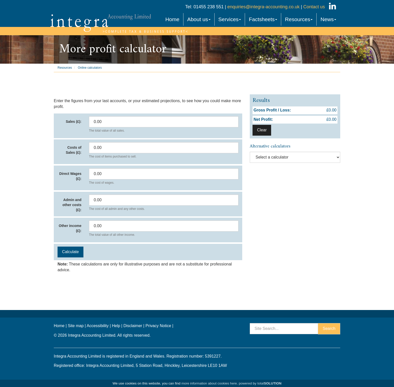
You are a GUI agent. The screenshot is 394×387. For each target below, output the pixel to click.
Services (229, 19)
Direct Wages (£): (70, 176)
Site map (76, 326)
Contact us (314, 6)
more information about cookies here (209, 383)
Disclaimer (132, 326)
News (328, 19)
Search (329, 328)
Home (172, 19)
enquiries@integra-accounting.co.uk (263, 6)
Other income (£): (70, 228)
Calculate (70, 252)
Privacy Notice (158, 326)
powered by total (260, 383)
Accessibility (98, 326)
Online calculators (90, 67)
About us (199, 19)
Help (116, 326)
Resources (299, 19)
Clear (262, 130)
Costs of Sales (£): (73, 149)
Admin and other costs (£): (72, 205)
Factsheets (263, 19)
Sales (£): (73, 122)
